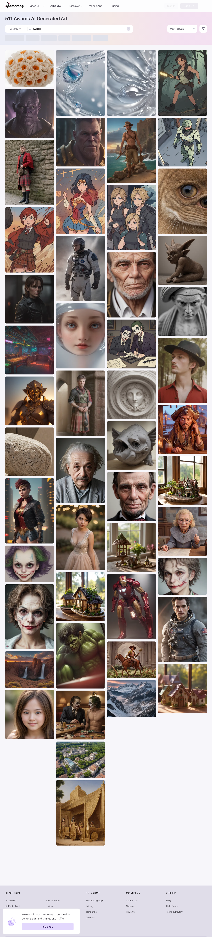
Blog (168, 900)
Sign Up (189, 6)
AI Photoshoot (12, 906)
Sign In (171, 6)
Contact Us (131, 900)
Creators (90, 917)
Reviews (130, 911)
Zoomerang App (94, 900)
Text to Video (52, 900)
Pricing (115, 6)
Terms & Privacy (174, 911)
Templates (91, 911)
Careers (130, 906)
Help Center (172, 906)
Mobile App (95, 6)
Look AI (49, 906)
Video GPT (11, 900)
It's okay (48, 926)
